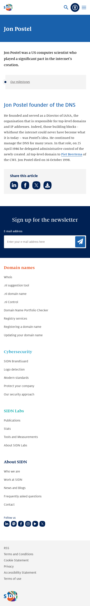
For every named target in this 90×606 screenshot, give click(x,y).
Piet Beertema (71, 154)
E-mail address (13, 231)
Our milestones (20, 82)
